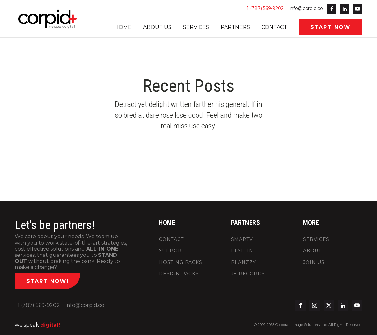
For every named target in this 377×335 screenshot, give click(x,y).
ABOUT (312, 250)
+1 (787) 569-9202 (37, 305)
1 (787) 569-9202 (265, 8)
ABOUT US (157, 27)
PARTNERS (235, 27)
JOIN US (314, 262)
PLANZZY (243, 262)
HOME (123, 27)
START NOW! (47, 281)
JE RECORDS (248, 273)
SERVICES (196, 27)
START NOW (330, 27)
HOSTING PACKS (180, 262)
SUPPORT (172, 250)
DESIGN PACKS (179, 273)
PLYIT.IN (242, 250)
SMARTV (242, 239)
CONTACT (274, 27)
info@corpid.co (306, 8)
